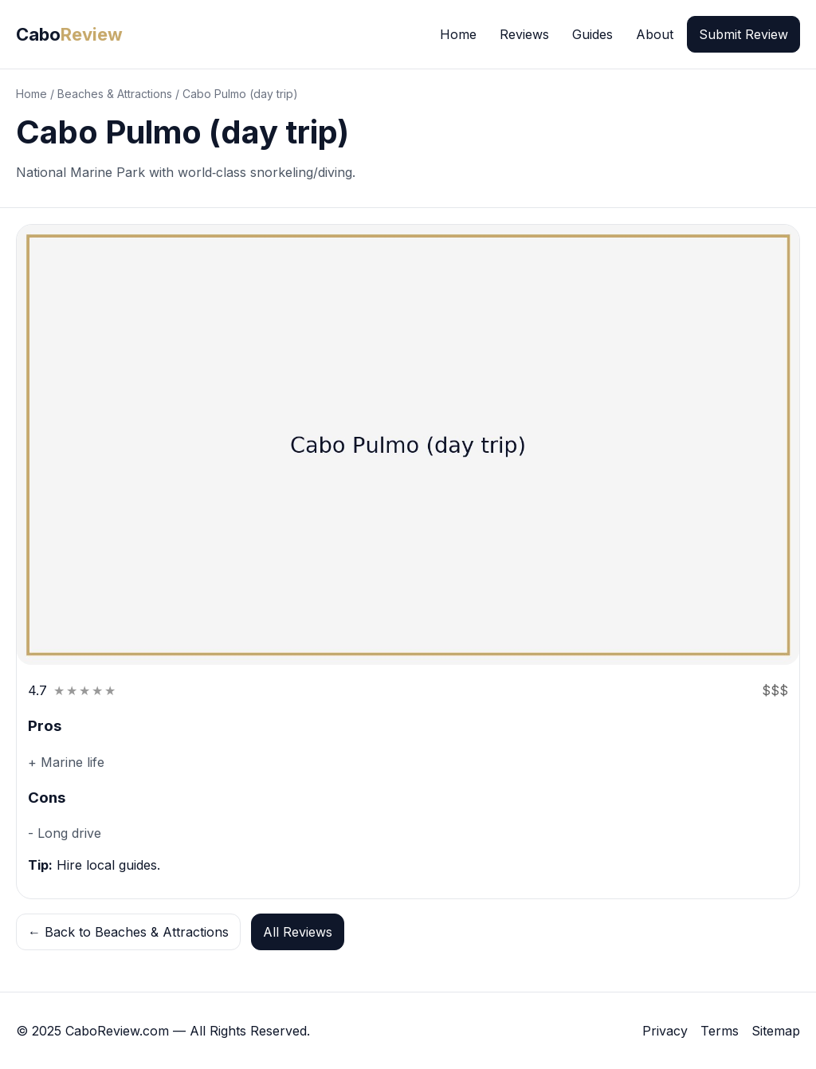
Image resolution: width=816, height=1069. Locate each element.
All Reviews (297, 932)
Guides (592, 34)
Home (458, 34)
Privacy (665, 1031)
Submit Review (743, 34)
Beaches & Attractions (114, 93)
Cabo (69, 34)
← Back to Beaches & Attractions (128, 932)
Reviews (524, 34)
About (654, 34)
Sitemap (775, 1031)
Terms (719, 1031)
